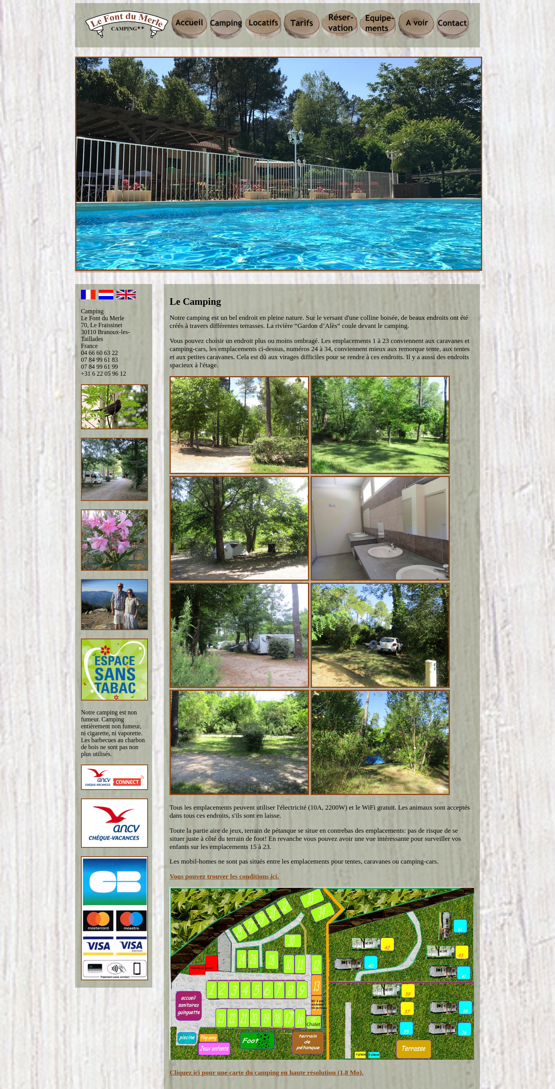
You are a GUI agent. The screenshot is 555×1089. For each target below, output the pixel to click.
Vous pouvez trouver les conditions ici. (224, 876)
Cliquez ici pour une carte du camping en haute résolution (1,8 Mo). (266, 1072)
